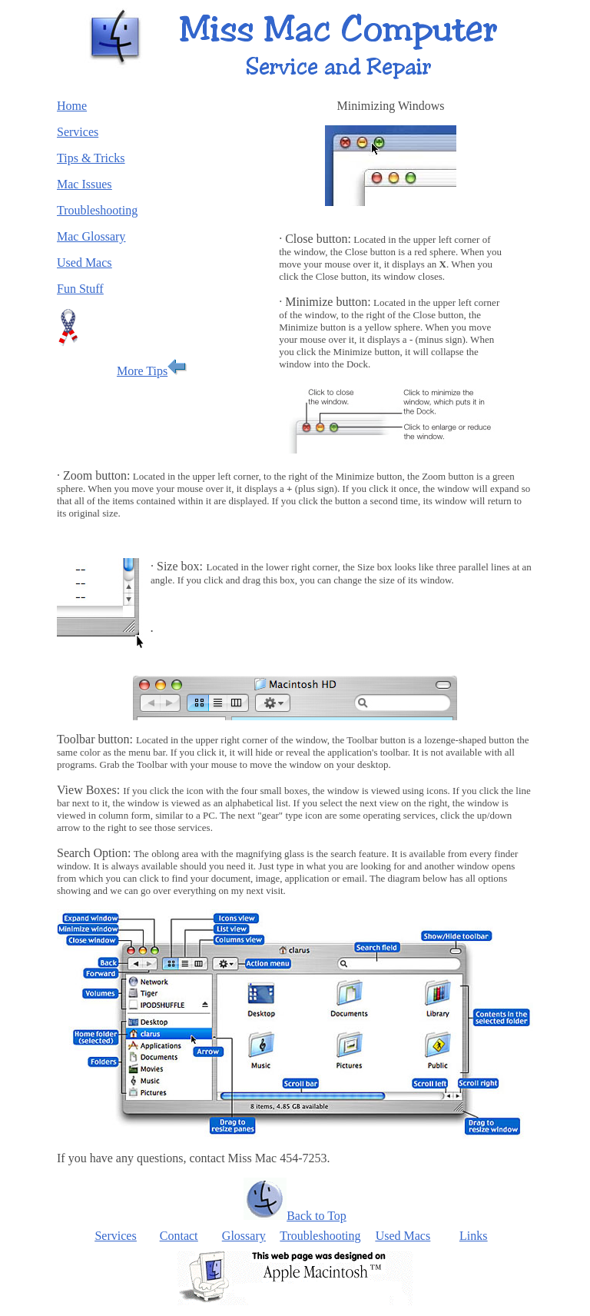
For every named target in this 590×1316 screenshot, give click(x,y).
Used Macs (403, 1235)
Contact (179, 1235)
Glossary (244, 1235)
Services (115, 1235)
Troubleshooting (320, 1235)
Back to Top (316, 1215)
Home (72, 105)
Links (473, 1235)
